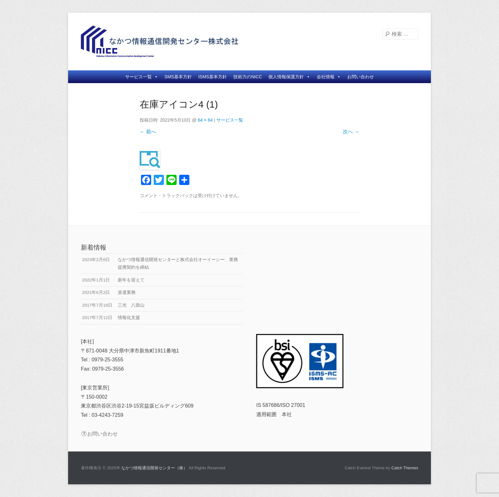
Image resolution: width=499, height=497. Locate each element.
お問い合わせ (360, 76)
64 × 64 (205, 120)
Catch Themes (404, 467)
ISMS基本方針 (212, 76)
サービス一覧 (141, 76)
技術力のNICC (247, 76)
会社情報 (329, 76)
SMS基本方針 (178, 76)
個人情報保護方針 (289, 76)
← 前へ (148, 131)
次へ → (351, 131)
